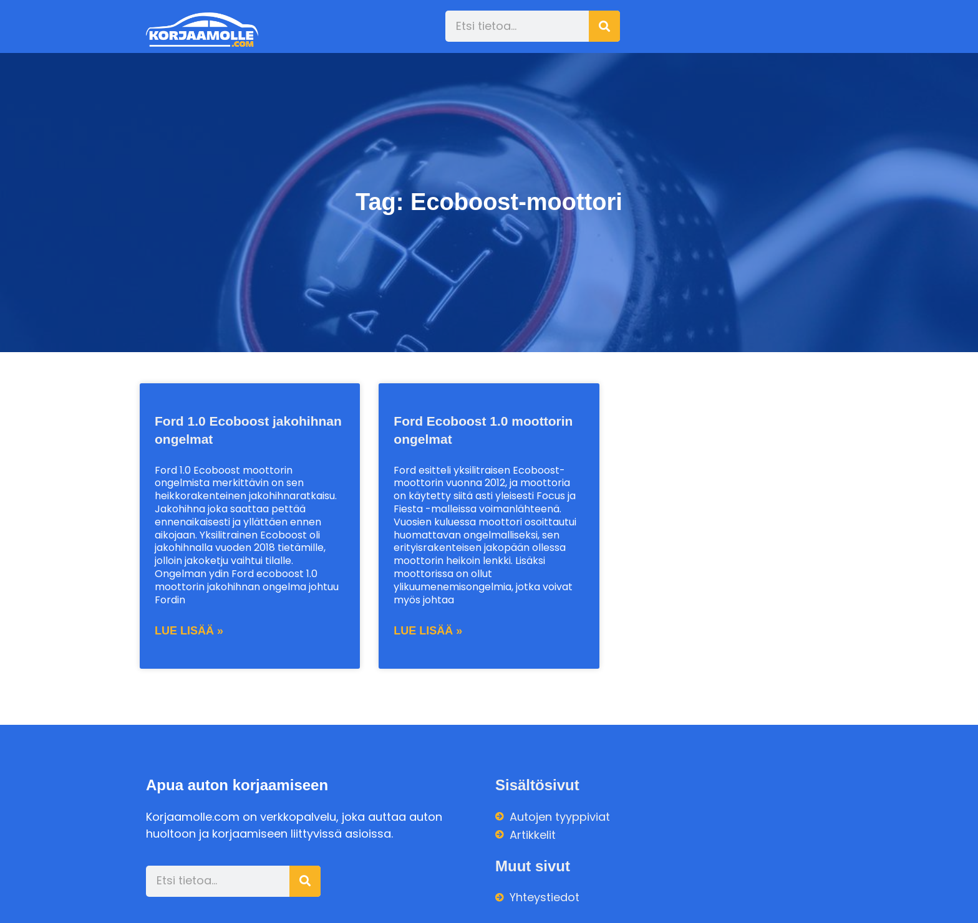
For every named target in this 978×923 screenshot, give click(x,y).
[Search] (604, 26)
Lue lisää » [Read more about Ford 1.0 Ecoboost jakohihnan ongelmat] (189, 630)
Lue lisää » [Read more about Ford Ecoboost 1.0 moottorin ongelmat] (428, 630)
